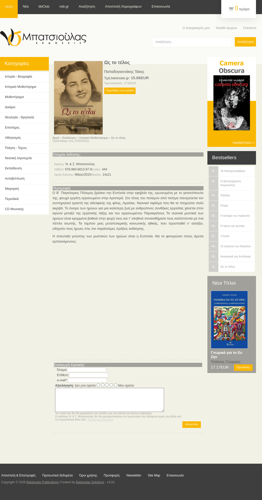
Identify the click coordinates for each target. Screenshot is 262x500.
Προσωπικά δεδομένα (100, 424)
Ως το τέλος (118, 137)
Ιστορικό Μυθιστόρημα (93, 137)
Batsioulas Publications (43, 482)
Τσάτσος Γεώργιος (226, 362)
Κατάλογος (69, 137)
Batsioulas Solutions (90, 482)
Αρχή (56, 137)
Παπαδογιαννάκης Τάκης (124, 72)
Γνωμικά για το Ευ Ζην (226, 354)
